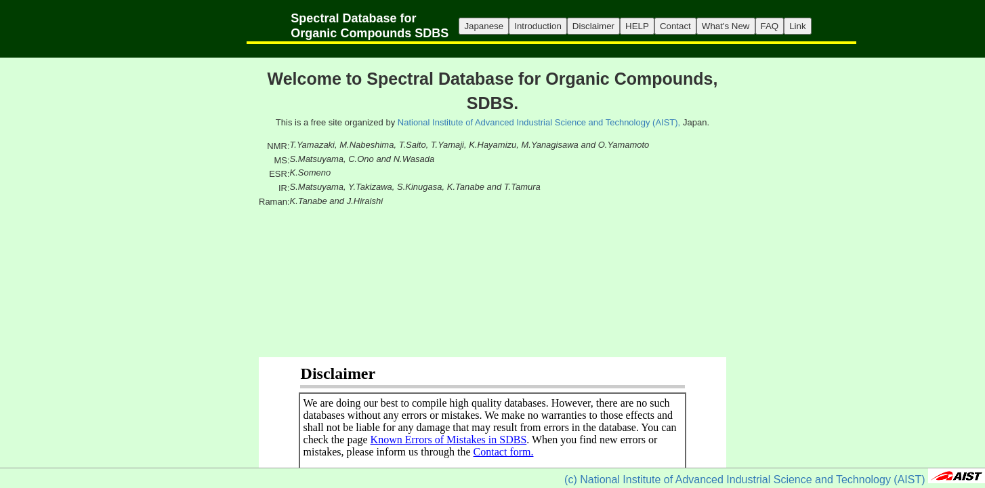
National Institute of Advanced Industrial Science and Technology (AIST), (539, 122)
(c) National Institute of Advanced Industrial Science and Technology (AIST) (744, 479)
